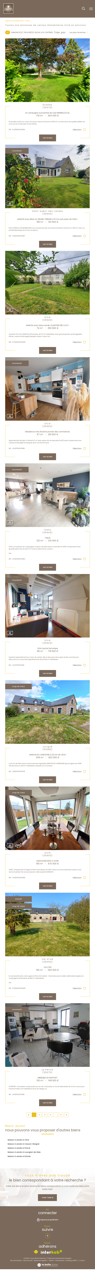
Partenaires (59, 1260)
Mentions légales (40, 1260)
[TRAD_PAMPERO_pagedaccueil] (8, 13)
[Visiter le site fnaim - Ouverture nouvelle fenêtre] (36, 1252)
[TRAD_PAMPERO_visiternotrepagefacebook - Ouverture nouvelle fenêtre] (47, 1235)
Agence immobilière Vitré (14, 21)
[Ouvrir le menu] (91, 9)
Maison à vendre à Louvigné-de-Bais (24, 1152)
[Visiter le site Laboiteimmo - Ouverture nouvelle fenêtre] (47, 1266)
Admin (51, 1260)
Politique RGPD (71, 1260)
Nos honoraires (16, 1260)
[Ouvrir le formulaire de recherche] (83, 9)
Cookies (82, 1260)
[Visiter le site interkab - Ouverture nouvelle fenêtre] (51, 1252)
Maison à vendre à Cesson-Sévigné (23, 1144)
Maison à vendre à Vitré (18, 1140)
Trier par (60, 32)
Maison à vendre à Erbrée (19, 1156)
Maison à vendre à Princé (19, 1148)
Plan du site (27, 1260)
